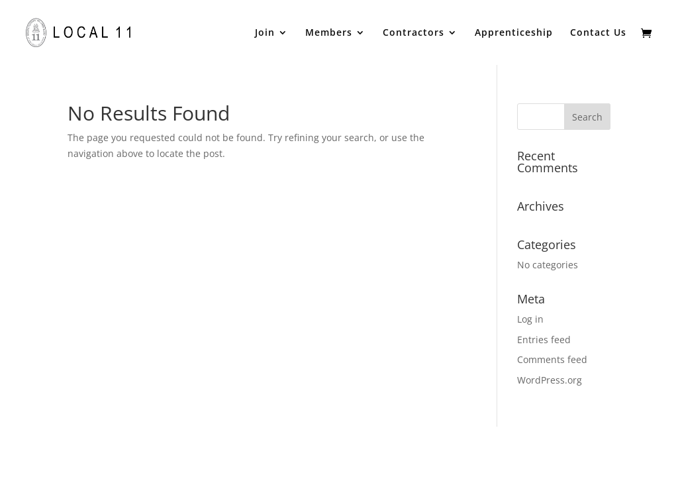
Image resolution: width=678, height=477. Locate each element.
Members (328, 33)
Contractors (413, 33)
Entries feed (544, 339)
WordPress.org (549, 380)
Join (265, 33)
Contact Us (598, 33)
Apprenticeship (514, 33)
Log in (530, 319)
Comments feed (552, 359)
